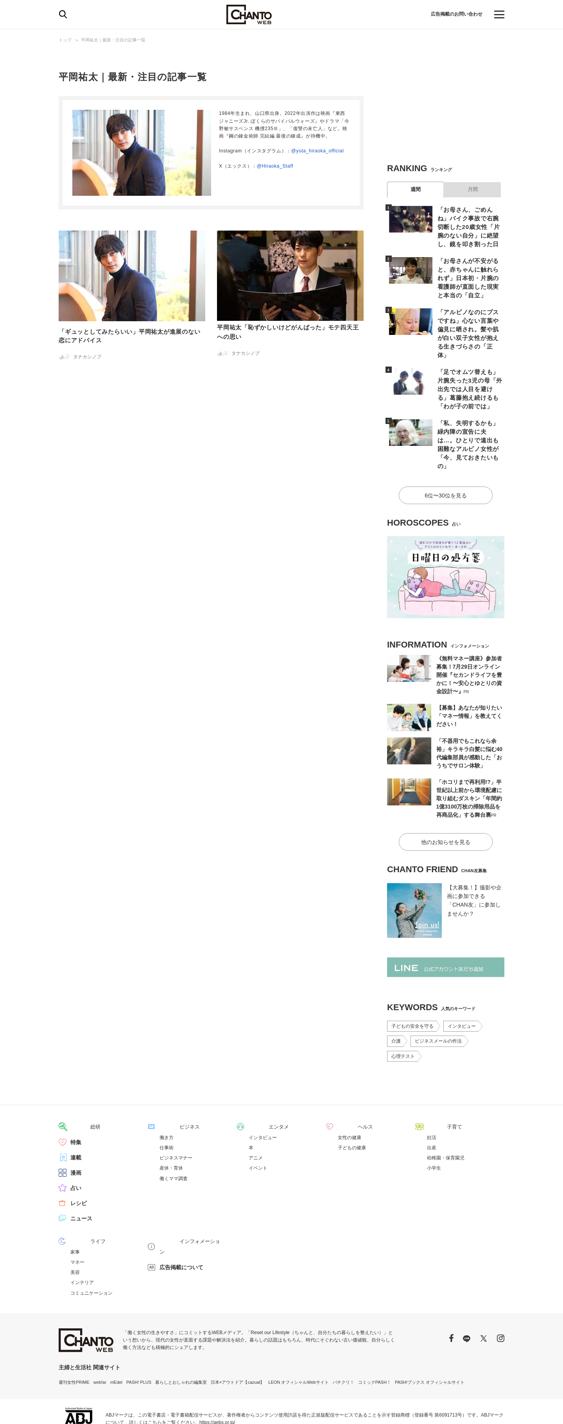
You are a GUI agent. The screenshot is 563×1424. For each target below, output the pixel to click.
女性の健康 (349, 1098)
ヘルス (346, 1087)
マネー (77, 1222)
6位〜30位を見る (445, 458)
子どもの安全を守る (412, 987)
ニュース (81, 1179)
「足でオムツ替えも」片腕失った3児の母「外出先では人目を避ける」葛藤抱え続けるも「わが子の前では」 (469, 365)
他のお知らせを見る (445, 803)
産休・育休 (171, 1128)
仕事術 (167, 1108)
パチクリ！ (343, 1342)
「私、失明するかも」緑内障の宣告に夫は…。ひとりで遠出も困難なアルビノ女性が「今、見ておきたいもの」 (469, 414)
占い (75, 1148)
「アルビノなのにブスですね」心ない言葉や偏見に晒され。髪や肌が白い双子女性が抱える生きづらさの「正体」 (469, 316)
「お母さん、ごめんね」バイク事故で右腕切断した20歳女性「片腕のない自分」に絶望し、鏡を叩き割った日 (469, 225)
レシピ (78, 1164)
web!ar (99, 1342)
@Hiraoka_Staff (275, 166)
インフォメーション (184, 1202)
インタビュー (462, 987)
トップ (65, 40)
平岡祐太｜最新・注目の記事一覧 (113, 40)
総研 (75, 1087)
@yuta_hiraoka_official (317, 151)
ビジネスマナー (176, 1118)
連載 (75, 1118)
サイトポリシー (464, 1408)
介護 (396, 1002)
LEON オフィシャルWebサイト (298, 1342)
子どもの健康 (352, 1108)
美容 (75, 1232)
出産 (431, 1108)
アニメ (256, 1118)
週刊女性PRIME (74, 1342)
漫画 (75, 1133)
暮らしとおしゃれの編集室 (181, 1342)
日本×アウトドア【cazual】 (237, 1342)
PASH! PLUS (138, 1342)
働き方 (167, 1098)
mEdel (116, 1342)
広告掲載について (181, 1217)
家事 (75, 1212)
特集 (75, 1103)
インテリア (82, 1242)
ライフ (78, 1202)
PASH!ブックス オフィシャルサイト (429, 1342)
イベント (258, 1128)
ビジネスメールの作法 (438, 1002)
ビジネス (170, 1087)
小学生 (434, 1128)
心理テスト (403, 1017)
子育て (435, 1087)
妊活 (431, 1098)
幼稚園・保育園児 (445, 1118)
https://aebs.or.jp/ (217, 1382)
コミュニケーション (91, 1253)
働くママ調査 (174, 1139)
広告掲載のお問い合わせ (452, 14)
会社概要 (495, 1408)
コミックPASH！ (374, 1342)
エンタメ (260, 1087)
